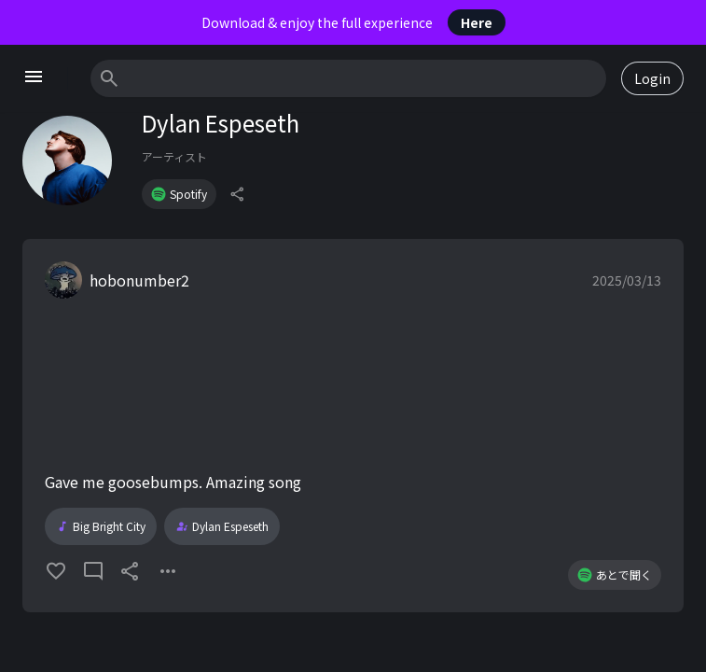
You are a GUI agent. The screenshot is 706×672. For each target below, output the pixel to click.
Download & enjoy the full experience (353, 22)
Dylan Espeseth (222, 526)
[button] (353, 425)
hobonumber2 (139, 280)
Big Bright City (100, 526)
